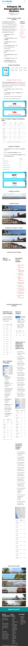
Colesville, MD (21, 282)
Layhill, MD (20, 273)
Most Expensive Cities (14, 636)
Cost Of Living (17, 13)
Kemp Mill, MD (21, 288)
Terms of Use (23, 622)
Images (22, 32)
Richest (13, 643)
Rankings (22, 33)
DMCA (22, 624)
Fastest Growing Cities (13, 632)
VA (5, 3)
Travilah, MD (20, 292)
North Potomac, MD (21, 270)
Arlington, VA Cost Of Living (14, 80)
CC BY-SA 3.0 (17, 199)
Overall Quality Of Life (22, 27)
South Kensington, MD (20, 278)
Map (21, 35)
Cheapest (14, 618)
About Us (22, 616)
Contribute (23, 620)
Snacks (7, 1)
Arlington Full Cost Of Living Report (14, 141)
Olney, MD (20, 285)
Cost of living (23, 29)
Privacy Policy (23, 621)
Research (14, 638)
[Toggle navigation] (24, 1)
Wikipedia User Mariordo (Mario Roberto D (9, 199)
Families (13, 629)
